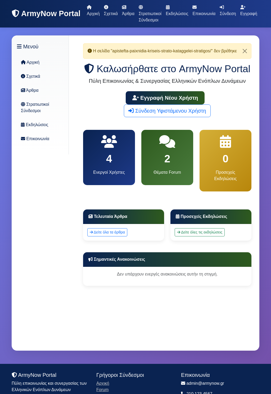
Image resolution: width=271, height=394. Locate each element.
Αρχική (93, 10)
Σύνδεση (228, 10)
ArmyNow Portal (46, 13)
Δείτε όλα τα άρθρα (107, 232)
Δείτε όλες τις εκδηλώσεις (199, 232)
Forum (102, 389)
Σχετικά (111, 10)
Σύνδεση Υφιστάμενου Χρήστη (167, 111)
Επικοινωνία (203, 10)
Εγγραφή (248, 10)
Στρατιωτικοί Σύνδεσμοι (150, 13)
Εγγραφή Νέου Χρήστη (165, 98)
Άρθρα (128, 10)
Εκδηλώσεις (177, 10)
